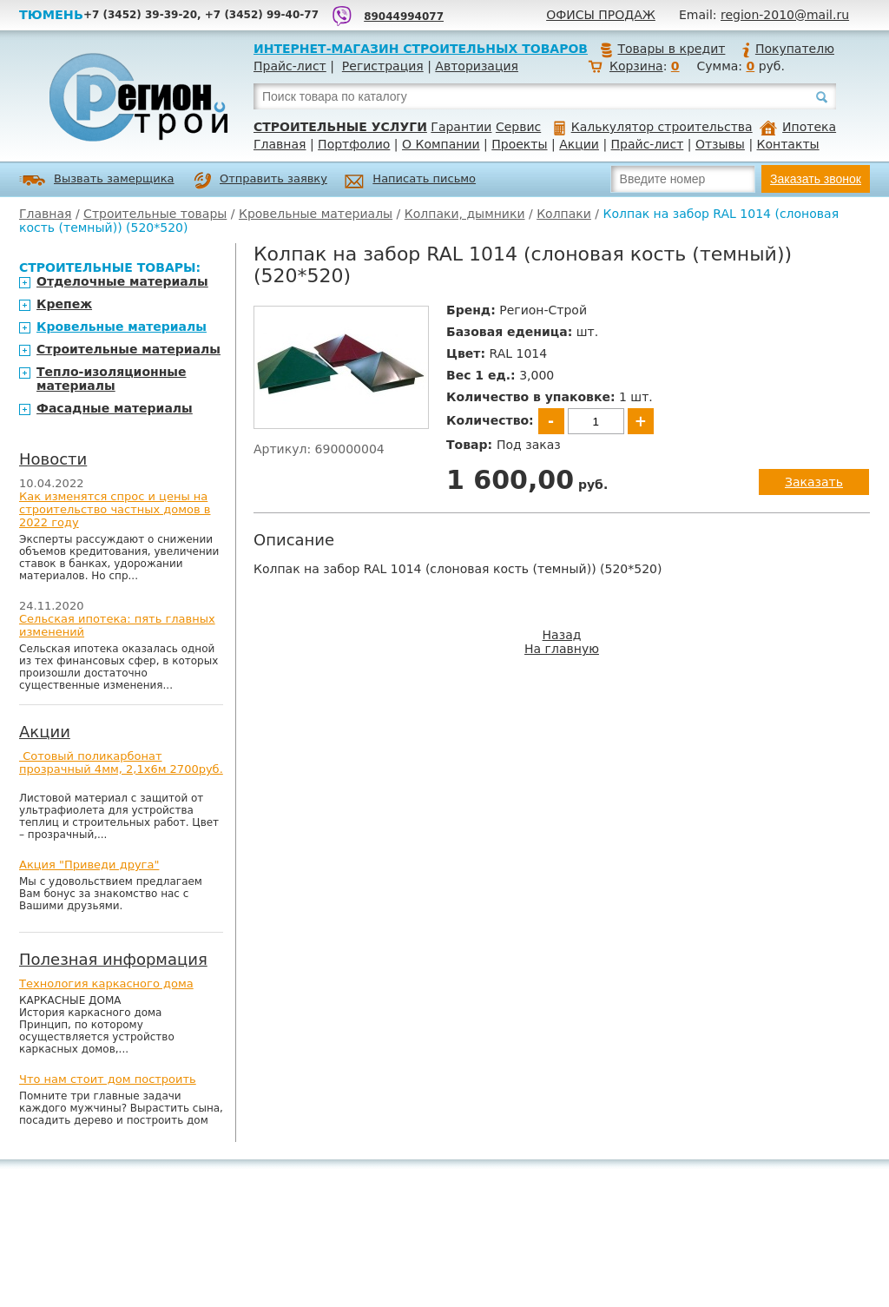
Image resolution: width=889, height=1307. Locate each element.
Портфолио (354, 144)
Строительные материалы (128, 349)
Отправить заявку (260, 180)
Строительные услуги (340, 127)
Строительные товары (155, 214)
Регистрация (383, 66)
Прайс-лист (290, 66)
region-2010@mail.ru (785, 15)
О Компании (441, 144)
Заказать (814, 482)
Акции (579, 144)
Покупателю (787, 49)
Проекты (519, 144)
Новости (53, 459)
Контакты (788, 144)
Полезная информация (113, 959)
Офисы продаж (600, 15)
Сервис (518, 127)
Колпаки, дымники (465, 214)
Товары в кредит (662, 49)
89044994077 (404, 16)
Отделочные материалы (122, 281)
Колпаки (564, 214)
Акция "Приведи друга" (89, 864)
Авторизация (476, 66)
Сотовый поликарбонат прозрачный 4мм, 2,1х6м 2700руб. (121, 762)
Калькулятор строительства (653, 127)
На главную (561, 649)
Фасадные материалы (114, 408)
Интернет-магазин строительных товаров (421, 49)
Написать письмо (410, 181)
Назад (562, 635)
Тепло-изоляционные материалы (111, 379)
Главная (280, 144)
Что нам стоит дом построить (107, 1079)
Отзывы (720, 144)
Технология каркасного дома (106, 983)
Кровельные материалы (315, 214)
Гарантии (461, 127)
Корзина (636, 66)
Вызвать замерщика (97, 180)
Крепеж (64, 304)
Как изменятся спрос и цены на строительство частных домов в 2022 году (115, 509)
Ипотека (798, 127)
